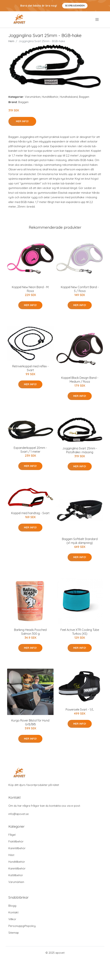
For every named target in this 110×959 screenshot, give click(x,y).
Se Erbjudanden (75, 5)
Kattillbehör (15, 875)
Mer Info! (22, 121)
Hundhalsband (69, 96)
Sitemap (13, 932)
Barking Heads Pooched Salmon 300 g (30, 631)
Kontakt (13, 912)
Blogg (12, 905)
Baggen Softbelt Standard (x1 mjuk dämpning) (80, 541)
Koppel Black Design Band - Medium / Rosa (79, 379)
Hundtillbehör (50, 96)
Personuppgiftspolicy (22, 926)
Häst (11, 855)
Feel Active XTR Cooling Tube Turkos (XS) (79, 631)
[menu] (97, 19)
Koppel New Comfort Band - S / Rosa (80, 289)
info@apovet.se (18, 814)
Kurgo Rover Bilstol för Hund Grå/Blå (30, 722)
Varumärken (33, 96)
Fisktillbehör (16, 841)
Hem (11, 41)
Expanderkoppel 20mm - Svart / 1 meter (30, 449)
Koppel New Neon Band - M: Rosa (30, 289)
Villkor (12, 919)
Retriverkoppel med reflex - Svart (30, 368)
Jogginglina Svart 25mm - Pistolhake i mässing (79, 450)
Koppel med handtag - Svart (30, 513)
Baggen (84, 96)
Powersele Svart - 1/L (80, 709)
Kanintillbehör (17, 848)
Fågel (12, 834)
